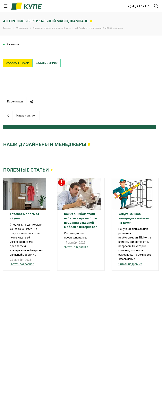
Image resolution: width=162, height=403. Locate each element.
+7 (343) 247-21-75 (138, 6)
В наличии (13, 44)
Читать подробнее (22, 264)
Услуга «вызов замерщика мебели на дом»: (133, 218)
